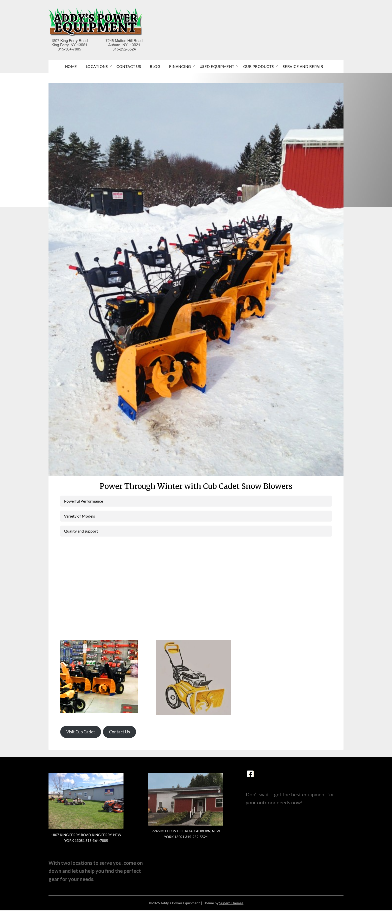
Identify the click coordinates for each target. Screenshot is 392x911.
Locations (97, 66)
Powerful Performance (83, 501)
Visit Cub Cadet (82, 732)
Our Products (258, 66)
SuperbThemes (231, 904)
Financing (180, 66)
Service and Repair (303, 66)
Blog (155, 66)
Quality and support (81, 531)
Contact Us (128, 66)
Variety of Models (79, 516)
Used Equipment (217, 66)
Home (71, 66)
